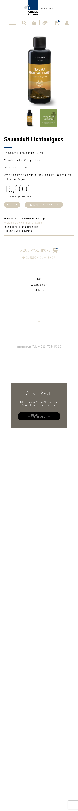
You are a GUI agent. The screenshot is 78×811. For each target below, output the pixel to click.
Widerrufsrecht (39, 287)
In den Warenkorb (44, 205)
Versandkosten (26, 196)
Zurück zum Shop (39, 257)
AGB (39, 281)
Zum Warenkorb (39, 250)
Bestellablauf (39, 292)
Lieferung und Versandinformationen (25, 222)
